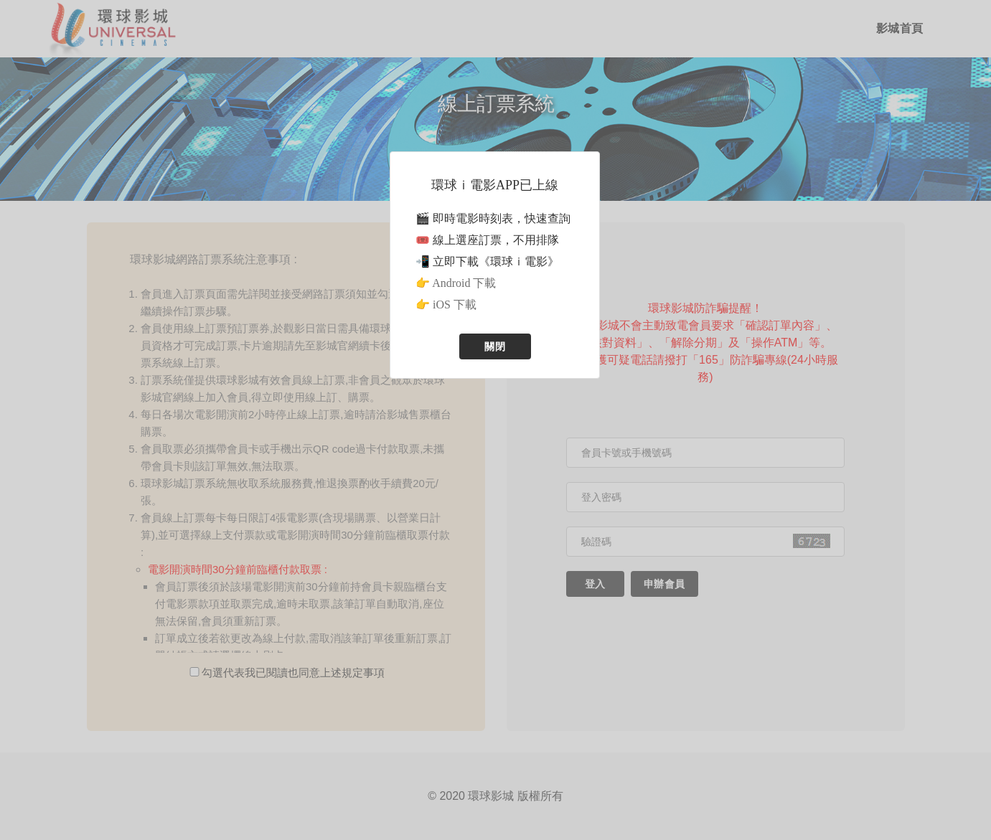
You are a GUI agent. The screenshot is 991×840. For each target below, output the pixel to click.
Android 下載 (464, 283)
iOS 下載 (454, 304)
